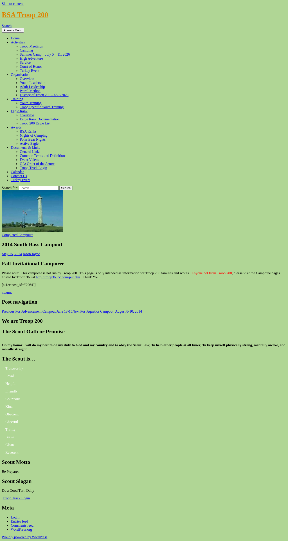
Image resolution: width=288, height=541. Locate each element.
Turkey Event (29, 70)
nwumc (7, 292)
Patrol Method (30, 91)
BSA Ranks (28, 131)
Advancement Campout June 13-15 (37, 311)
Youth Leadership (32, 83)
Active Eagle (29, 143)
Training (17, 99)
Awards (16, 127)
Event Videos (29, 160)
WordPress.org (21, 529)
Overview (27, 79)
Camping (26, 50)
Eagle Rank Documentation (40, 119)
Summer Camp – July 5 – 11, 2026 (45, 54)
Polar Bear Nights (33, 139)
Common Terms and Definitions (43, 156)
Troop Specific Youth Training (42, 107)
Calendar (17, 172)
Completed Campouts (17, 235)
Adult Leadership (32, 87)
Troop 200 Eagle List (35, 123)
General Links (30, 151)
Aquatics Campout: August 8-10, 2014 (107, 311)
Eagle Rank (19, 111)
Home (15, 38)
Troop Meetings (31, 46)
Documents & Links (25, 147)
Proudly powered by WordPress (24, 537)
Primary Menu (13, 30)
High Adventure (31, 58)
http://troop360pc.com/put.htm (58, 277)
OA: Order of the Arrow (37, 164)
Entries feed (19, 521)
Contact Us (19, 176)
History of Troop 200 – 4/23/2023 (44, 95)
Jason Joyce (31, 254)
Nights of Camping (33, 135)
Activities (18, 42)
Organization (20, 75)
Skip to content (13, 4)
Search (7, 26)
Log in (15, 517)
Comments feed (22, 525)
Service (25, 62)
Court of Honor (31, 66)
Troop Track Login (33, 168)
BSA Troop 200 (25, 15)
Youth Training (31, 103)
